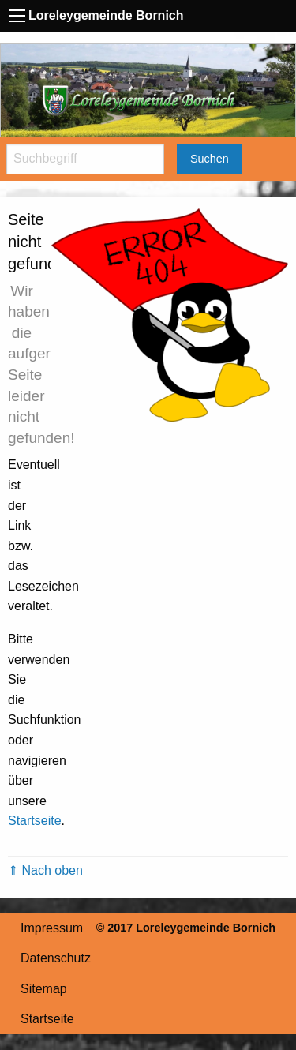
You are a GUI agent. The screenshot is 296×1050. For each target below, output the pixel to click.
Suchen (209, 158)
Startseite (35, 820)
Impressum (52, 928)
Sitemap (44, 989)
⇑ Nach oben (45, 870)
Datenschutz (56, 958)
